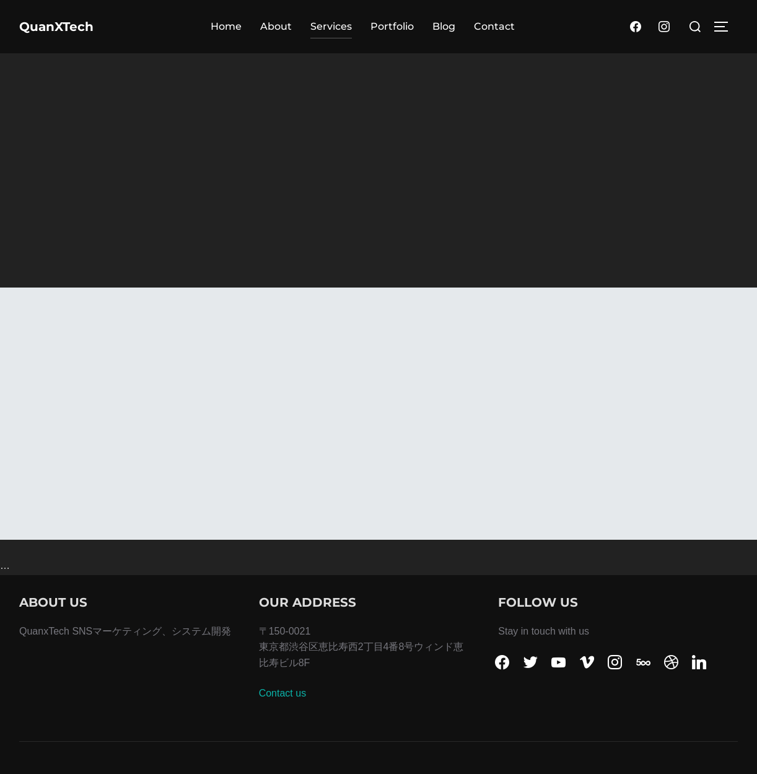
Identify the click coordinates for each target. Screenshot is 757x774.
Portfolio (392, 26)
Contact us (282, 693)
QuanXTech (56, 26)
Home (226, 26)
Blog (443, 26)
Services (331, 26)
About (276, 26)
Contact (494, 26)
